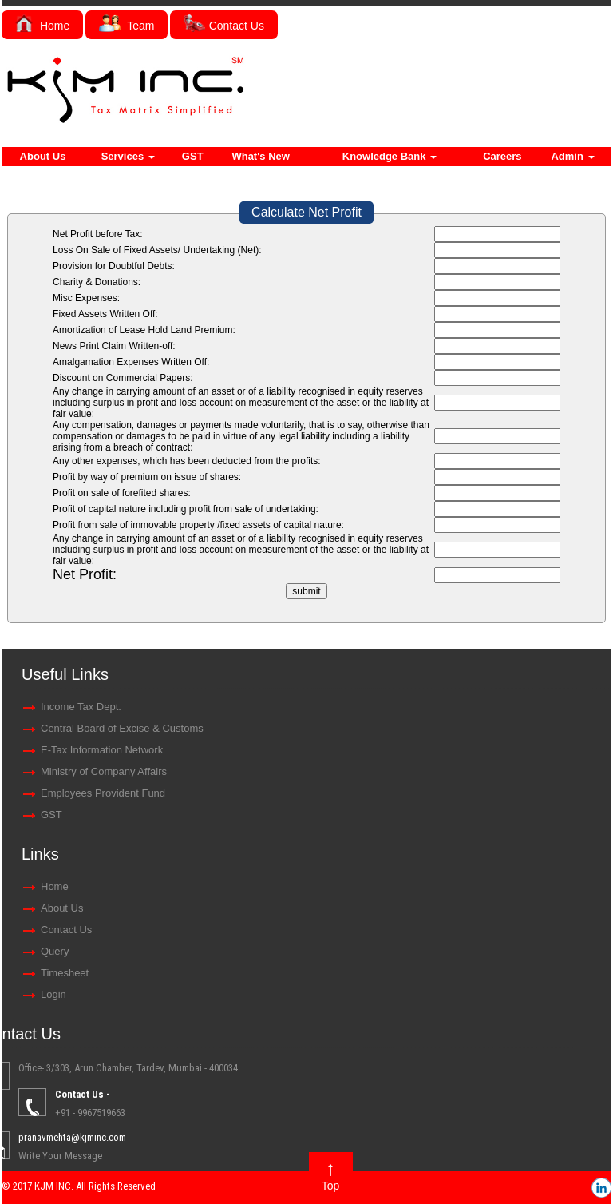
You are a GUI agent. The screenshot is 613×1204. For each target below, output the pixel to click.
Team (126, 25)
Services (128, 156)
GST (193, 156)
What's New (260, 156)
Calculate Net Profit (306, 212)
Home (42, 25)
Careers (502, 156)
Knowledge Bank (389, 156)
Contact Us (224, 25)
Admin (572, 156)
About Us (43, 156)
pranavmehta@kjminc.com (549, 1137)
